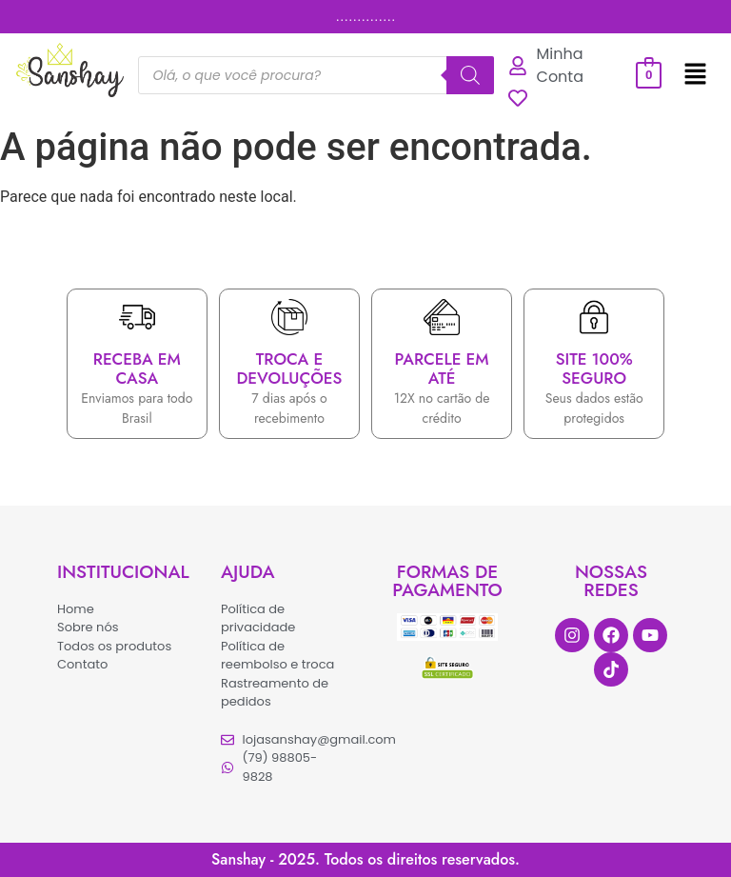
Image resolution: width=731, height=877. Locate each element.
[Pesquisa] (470, 75)
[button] (695, 75)
